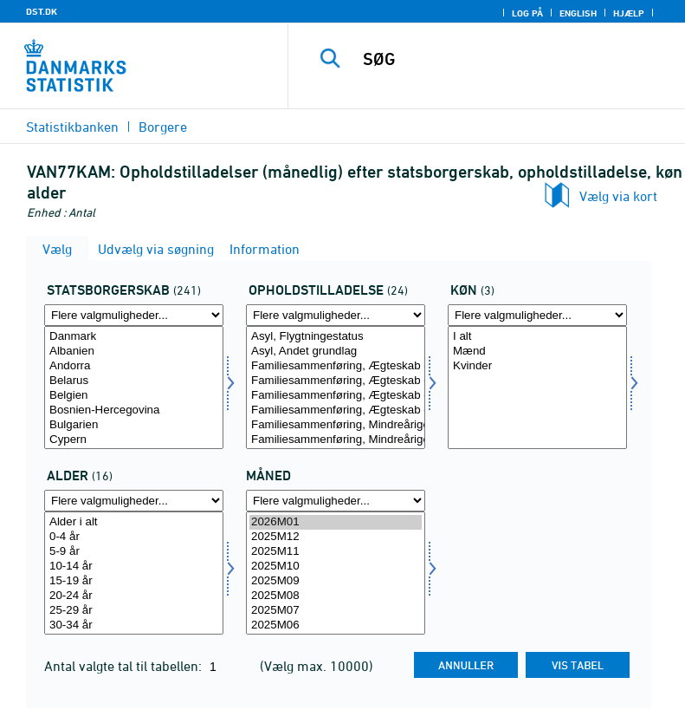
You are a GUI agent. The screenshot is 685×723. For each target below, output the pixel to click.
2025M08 (335, 596)
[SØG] (513, 59)
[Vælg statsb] (133, 387)
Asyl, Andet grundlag (335, 351)
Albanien (134, 351)
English (578, 13)
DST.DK (41, 11)
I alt (537, 336)
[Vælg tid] (335, 573)
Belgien (134, 395)
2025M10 (335, 566)
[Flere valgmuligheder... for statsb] (133, 315)
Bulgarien (134, 425)
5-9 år (134, 551)
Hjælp (628, 13)
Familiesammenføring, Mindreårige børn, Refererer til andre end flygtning (335, 440)
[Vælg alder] (133, 573)
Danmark (134, 336)
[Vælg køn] (537, 387)
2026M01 (335, 522)
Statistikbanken (72, 126)
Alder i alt (134, 522)
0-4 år (134, 537)
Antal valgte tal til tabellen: (124, 666)
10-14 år (134, 566)
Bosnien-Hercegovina (134, 410)
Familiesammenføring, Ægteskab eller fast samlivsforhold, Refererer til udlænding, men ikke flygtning (335, 381)
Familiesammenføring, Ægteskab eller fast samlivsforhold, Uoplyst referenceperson (335, 410)
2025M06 (335, 625)
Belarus (134, 381)
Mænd (537, 351)
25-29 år (134, 610)
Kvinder (537, 366)
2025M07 (335, 610)
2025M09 (335, 581)
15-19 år (134, 581)
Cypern (134, 440)
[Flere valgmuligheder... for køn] (537, 315)
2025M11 (335, 551)
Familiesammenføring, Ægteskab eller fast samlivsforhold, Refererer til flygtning (335, 366)
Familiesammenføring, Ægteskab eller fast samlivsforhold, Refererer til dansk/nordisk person (335, 395)
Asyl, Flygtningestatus (335, 336)
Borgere (163, 126)
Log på (527, 13)
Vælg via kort (618, 196)
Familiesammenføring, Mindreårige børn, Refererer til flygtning (335, 425)
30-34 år (134, 625)
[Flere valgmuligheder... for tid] (335, 500)
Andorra (134, 366)
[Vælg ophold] (335, 387)
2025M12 (335, 537)
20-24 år (134, 596)
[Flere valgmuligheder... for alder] (133, 500)
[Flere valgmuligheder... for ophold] (335, 315)
